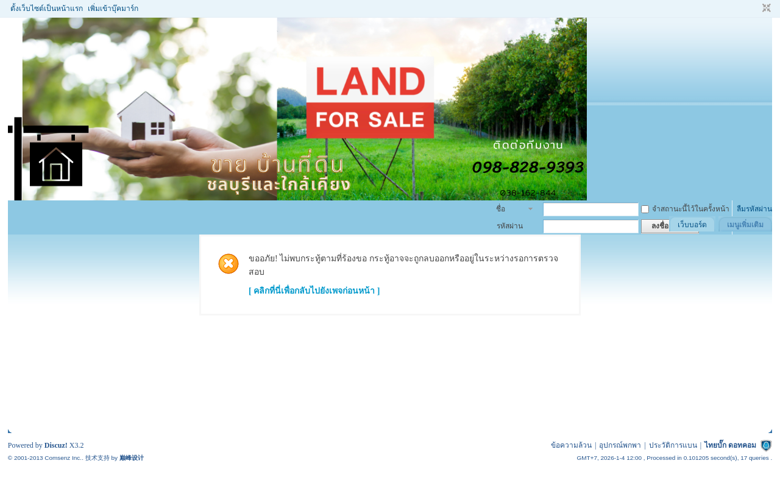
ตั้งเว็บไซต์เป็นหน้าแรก (46, 8)
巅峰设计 (131, 457)
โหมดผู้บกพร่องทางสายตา (755, 8)
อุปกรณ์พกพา (620, 445)
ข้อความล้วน (571, 445)
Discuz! (56, 445)
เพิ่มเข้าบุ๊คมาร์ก (113, 8)
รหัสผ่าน (510, 226)
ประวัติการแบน (673, 445)
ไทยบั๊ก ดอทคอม (730, 445)
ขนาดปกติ (765, 8)
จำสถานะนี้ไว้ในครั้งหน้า (685, 209)
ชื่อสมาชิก (507, 210)
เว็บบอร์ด (692, 225)
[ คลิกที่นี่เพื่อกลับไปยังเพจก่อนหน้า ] (314, 290)
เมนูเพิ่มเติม (745, 225)
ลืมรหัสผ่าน (754, 209)
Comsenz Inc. (63, 457)
